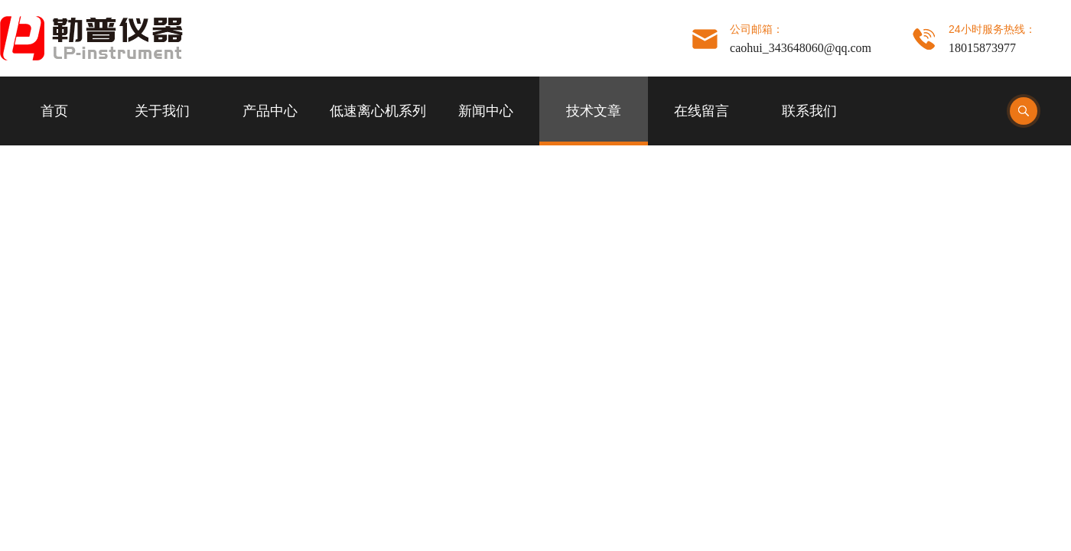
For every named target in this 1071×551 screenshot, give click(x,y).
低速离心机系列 (378, 111)
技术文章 (593, 111)
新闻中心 (485, 111)
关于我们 (162, 111)
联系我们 (809, 111)
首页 (54, 111)
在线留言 (701, 111)
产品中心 (270, 111)
